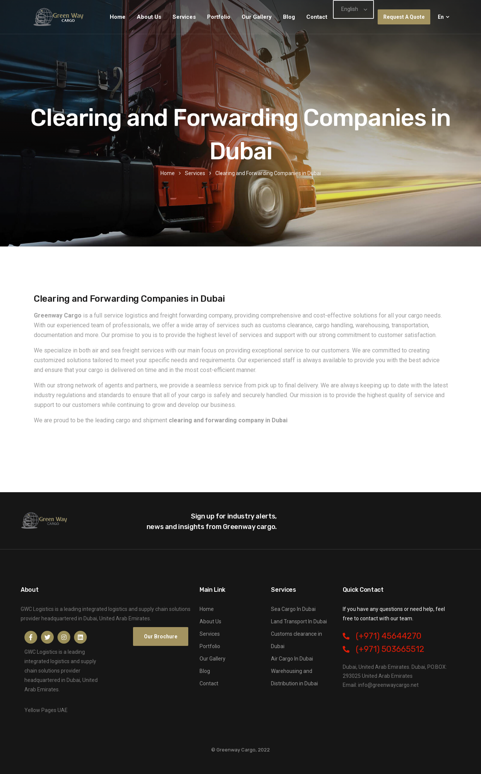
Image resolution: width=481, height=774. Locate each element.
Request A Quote (404, 17)
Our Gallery (257, 17)
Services (184, 17)
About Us (149, 17)
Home (118, 17)
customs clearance (287, 325)
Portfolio (218, 17)
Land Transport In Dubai (299, 621)
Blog (289, 17)
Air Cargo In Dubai (292, 659)
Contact (316, 17)
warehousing (372, 325)
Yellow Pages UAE (46, 710)
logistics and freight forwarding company (178, 315)
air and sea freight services (128, 350)
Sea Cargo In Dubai (293, 609)
